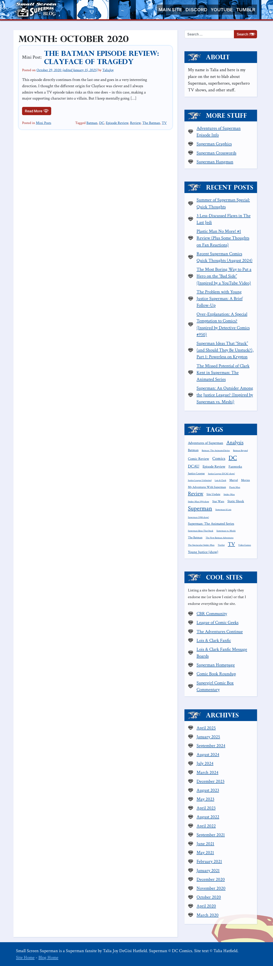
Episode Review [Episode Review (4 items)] (214, 466)
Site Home (25, 957)
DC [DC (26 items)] (233, 458)
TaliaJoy (108, 70)
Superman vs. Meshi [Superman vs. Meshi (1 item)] (226, 530)
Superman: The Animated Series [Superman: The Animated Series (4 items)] (211, 523)
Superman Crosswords (216, 153)
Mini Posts (43, 123)
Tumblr (245, 9)
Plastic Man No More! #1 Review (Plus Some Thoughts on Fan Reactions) (223, 238)
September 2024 (211, 746)
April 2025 (206, 728)
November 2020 (211, 888)
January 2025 (208, 737)
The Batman (151, 123)
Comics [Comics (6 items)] (218, 458)
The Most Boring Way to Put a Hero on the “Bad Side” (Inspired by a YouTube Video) (224, 276)
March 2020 (208, 915)
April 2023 (206, 808)
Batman (91, 123)
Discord (196, 9)
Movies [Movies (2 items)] (245, 480)
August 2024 (208, 754)
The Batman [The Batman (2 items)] (195, 537)
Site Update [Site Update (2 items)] (213, 494)
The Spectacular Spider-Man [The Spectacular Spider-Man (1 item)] (201, 545)
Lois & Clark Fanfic (214, 640)
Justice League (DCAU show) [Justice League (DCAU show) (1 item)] (221, 473)
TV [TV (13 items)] (231, 544)
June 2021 (205, 844)
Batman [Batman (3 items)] (193, 450)
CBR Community (212, 614)
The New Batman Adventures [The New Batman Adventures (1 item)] (219, 537)
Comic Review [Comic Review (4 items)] (198, 458)
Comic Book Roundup (216, 674)
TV (164, 123)
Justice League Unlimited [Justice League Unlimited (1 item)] (199, 480)
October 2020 (209, 897)
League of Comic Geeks (217, 622)
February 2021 (209, 861)
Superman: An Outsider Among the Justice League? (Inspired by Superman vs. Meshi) (225, 394)
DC (101, 123)
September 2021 (211, 835)
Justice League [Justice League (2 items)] (196, 473)
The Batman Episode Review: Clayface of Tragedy (101, 57)
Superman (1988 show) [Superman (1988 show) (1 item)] (198, 517)
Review (135, 123)
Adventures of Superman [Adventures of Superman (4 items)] (205, 443)
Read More (38, 110)
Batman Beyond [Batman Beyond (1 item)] (240, 450)
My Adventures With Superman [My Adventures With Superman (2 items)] (207, 487)
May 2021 (205, 852)
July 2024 (205, 763)
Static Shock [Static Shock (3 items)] (235, 501)
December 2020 (211, 879)
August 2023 (208, 790)
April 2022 (206, 826)
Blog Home (48, 957)
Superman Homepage (216, 665)
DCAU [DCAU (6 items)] (193, 466)
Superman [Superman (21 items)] (200, 508)
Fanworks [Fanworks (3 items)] (235, 466)
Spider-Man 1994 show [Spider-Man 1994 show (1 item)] (198, 501)
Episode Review (117, 123)
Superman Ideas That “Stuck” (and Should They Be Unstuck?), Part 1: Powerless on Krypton (225, 350)
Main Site (170, 9)
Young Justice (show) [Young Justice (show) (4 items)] (203, 552)
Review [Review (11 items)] (195, 493)
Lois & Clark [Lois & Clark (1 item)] (220, 480)
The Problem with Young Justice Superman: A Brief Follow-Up (220, 298)
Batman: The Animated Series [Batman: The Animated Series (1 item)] (216, 450)
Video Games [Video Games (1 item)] (244, 545)
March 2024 (207, 772)
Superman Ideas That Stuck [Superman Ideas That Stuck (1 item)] (200, 530)
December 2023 (210, 781)
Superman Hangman (215, 162)
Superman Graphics (214, 144)
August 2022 (208, 817)
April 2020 (206, 906)
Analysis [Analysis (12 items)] (234, 442)
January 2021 (208, 870)
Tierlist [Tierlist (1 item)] (221, 545)
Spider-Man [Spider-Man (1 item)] (229, 494)
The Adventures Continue (220, 631)
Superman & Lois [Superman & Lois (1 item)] (223, 509)
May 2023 (205, 799)
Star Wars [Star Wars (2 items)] (218, 501)
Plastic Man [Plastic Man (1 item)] (234, 487)
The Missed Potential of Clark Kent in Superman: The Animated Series (223, 372)
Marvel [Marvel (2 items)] (233, 480)
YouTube (222, 9)
